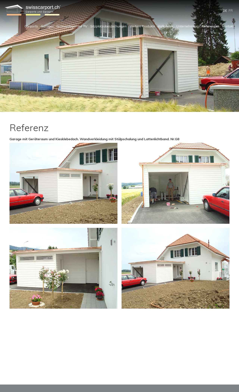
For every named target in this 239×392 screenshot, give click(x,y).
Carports (31, 26)
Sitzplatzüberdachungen (108, 26)
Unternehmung (187, 26)
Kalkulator (165, 26)
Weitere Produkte (142, 26)
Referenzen (210, 26)
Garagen (47, 26)
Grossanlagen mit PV (72, 26)
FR (231, 10)
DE (225, 10)
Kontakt (228, 26)
